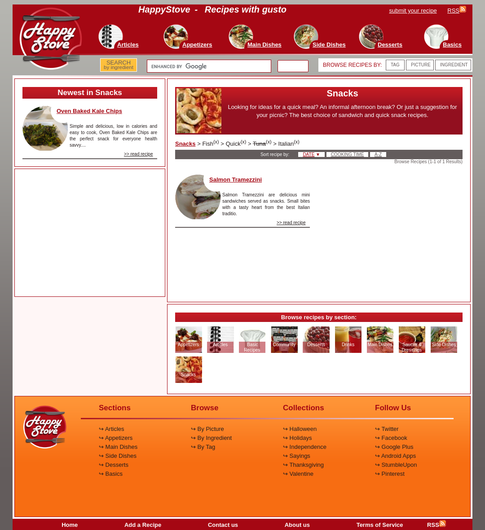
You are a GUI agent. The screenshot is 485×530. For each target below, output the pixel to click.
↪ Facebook (391, 437)
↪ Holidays (297, 437)
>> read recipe (138, 154)
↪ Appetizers (115, 437)
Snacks (185, 143)
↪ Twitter (387, 429)
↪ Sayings (296, 455)
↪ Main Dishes (118, 446)
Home (70, 524)
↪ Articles (111, 429)
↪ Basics (111, 473)
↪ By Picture (207, 429)
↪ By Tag (203, 446)
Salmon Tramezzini (235, 179)
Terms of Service (380, 524)
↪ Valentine (298, 473)
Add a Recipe (142, 524)
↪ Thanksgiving (303, 464)
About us (297, 524)
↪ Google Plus (394, 446)
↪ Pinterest (390, 473)
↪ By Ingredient (211, 437)
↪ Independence (304, 446)
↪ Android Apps (395, 455)
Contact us (223, 524)
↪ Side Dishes (118, 455)
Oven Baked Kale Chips (89, 111)
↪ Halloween (300, 429)
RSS (436, 524)
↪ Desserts (113, 464)
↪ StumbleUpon (396, 464)
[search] (208, 66)
